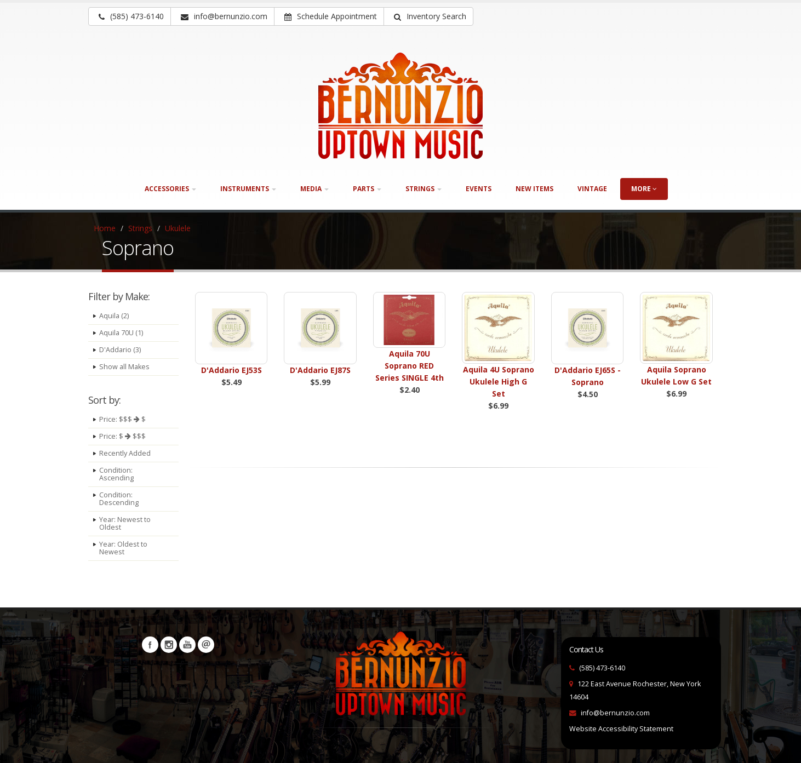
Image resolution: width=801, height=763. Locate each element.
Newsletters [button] (206, 644)
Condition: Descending (119, 498)
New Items (534, 188)
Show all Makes (124, 366)
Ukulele (178, 228)
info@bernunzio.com (615, 713)
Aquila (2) (114, 315)
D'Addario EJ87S (320, 370)
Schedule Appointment (330, 16)
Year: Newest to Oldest (125, 523)
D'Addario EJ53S (231, 370)
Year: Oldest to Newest (123, 548)
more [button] (644, 188)
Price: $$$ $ (122, 419)
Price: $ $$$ (122, 436)
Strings (140, 228)
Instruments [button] (248, 188)
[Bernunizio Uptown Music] (400, 106)
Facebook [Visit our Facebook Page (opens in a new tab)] (150, 644)
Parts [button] (367, 188)
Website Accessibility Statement (621, 728)
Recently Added (125, 453)
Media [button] (314, 188)
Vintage (592, 188)
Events (478, 188)
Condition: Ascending (116, 474)
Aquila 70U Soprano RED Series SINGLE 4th (409, 365)
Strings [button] (423, 188)
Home (105, 228)
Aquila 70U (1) (121, 332)
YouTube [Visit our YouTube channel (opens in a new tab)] (187, 644)
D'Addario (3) (120, 349)
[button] (428, 16)
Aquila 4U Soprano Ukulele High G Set (498, 381)
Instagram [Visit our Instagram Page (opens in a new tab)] (169, 644)
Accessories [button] (170, 188)
